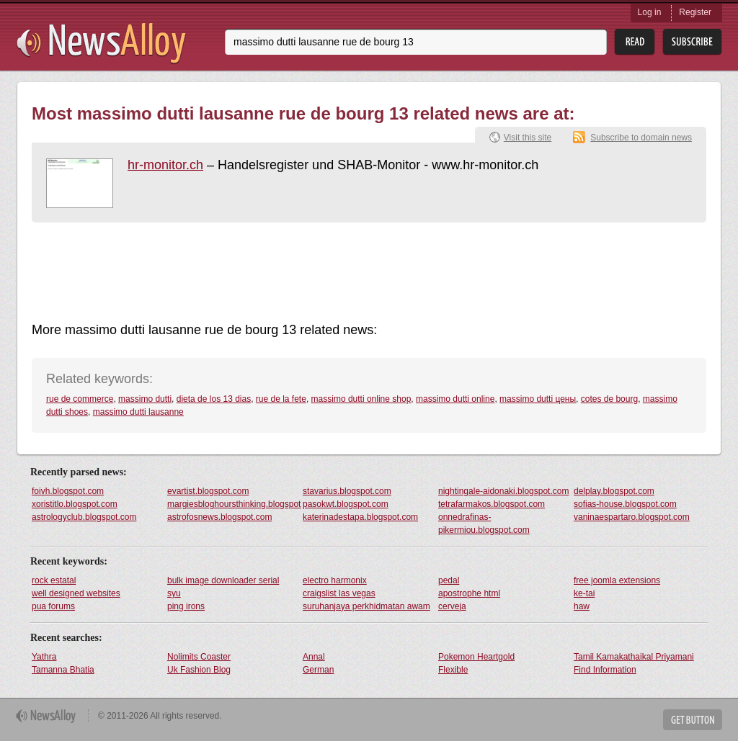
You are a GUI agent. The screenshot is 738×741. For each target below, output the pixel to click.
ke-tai (584, 593)
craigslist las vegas (339, 593)
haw (582, 606)
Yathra (44, 657)
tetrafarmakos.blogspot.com (491, 504)
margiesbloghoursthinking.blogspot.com (234, 504)
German (318, 670)
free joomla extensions (617, 580)
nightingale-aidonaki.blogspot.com (503, 491)
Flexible (453, 670)
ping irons (186, 606)
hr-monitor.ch (165, 165)
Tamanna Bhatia (63, 670)
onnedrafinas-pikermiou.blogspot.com (484, 523)
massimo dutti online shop (361, 399)
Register (695, 12)
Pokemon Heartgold (476, 657)
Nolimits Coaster (199, 657)
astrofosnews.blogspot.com (219, 517)
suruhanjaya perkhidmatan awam (366, 606)
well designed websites (76, 593)
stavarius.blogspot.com (347, 491)
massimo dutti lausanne (138, 412)
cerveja (452, 606)
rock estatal (54, 580)
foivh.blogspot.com (68, 491)
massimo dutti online (455, 399)
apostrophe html (469, 593)
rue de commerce (79, 399)
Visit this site (527, 138)
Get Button (692, 719)
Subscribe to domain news (641, 138)
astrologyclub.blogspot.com (84, 517)
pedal (448, 580)
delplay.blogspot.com (614, 491)
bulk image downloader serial (223, 580)
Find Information (605, 670)
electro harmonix (335, 580)
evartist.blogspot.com (208, 491)
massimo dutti (145, 399)
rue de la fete (281, 399)
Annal (314, 657)
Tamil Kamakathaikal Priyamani (634, 657)
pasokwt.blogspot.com (345, 504)
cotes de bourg (609, 399)
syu (174, 593)
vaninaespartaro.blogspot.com (632, 517)
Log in (650, 12)
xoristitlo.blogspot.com (74, 504)
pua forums (53, 606)
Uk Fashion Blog (199, 670)
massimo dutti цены (537, 399)
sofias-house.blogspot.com (625, 504)
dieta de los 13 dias (214, 399)
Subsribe (692, 42)
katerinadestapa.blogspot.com (360, 517)
